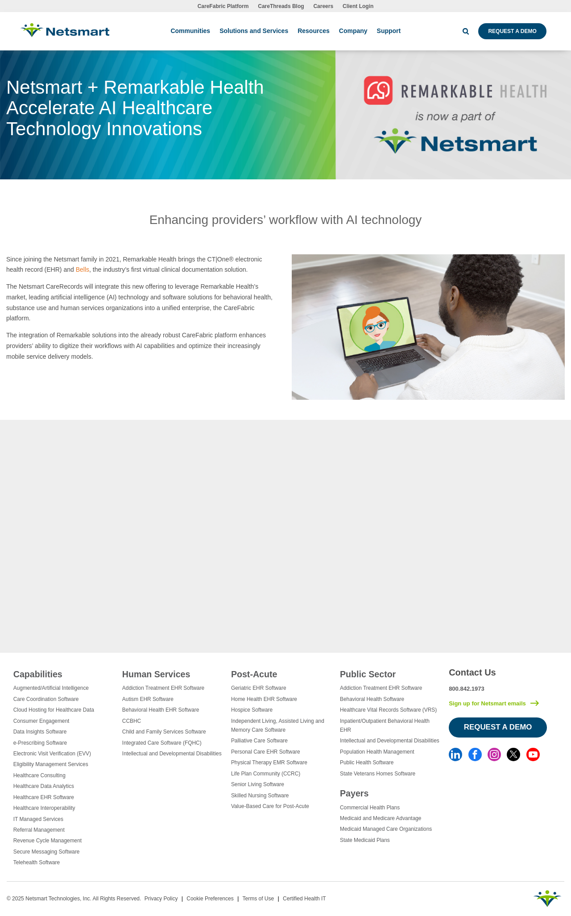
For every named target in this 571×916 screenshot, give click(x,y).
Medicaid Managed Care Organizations (386, 829)
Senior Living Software (257, 784)
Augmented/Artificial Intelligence (51, 688)
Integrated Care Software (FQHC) (162, 743)
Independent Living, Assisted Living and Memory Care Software (277, 725)
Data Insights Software (40, 732)
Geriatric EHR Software (258, 688)
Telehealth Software (36, 862)
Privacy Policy (161, 898)
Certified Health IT (304, 898)
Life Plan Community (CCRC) (265, 774)
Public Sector (368, 674)
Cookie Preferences (209, 898)
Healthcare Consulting (39, 775)
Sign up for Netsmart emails (487, 703)
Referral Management (39, 830)
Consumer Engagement (41, 721)
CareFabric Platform (223, 6)
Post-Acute (254, 674)
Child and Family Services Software (164, 732)
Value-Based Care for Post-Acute (270, 806)
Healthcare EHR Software (43, 797)
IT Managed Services (38, 819)
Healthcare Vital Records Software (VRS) (388, 710)
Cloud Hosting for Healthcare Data (53, 710)
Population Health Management (377, 752)
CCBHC (131, 721)
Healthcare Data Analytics (43, 786)
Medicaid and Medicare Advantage (380, 818)
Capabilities (37, 674)
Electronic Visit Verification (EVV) (52, 753)
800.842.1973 (466, 688)
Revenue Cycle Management (47, 840)
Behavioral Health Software (372, 699)
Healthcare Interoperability (44, 808)
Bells (82, 269)
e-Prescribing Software (40, 743)
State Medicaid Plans (365, 840)
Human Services (156, 674)
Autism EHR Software (148, 699)
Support (389, 30)
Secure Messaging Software (46, 852)
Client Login (358, 6)
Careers (323, 6)
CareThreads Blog (281, 6)
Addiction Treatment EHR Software (163, 688)
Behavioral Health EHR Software (160, 710)
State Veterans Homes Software (377, 774)
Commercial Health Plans (370, 807)
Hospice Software (252, 710)
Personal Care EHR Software (265, 752)
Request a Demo (512, 31)
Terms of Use (258, 898)
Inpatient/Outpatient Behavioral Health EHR (385, 725)
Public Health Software (366, 762)
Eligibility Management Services (50, 764)
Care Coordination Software (46, 699)
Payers (354, 793)
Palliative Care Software (259, 741)
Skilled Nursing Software (260, 795)
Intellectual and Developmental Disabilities (172, 753)
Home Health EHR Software (264, 699)
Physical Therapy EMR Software (269, 762)
